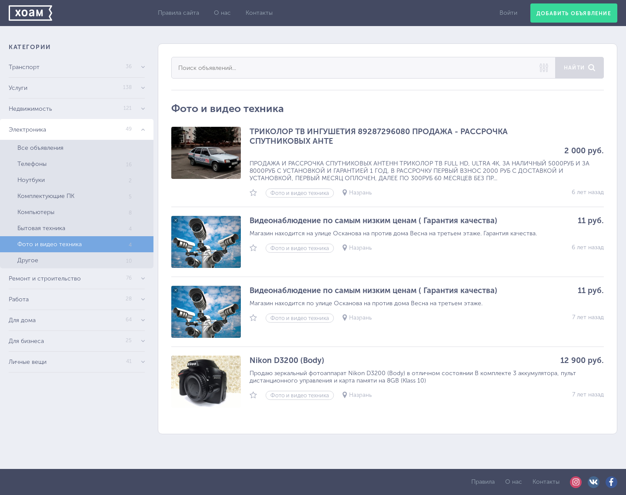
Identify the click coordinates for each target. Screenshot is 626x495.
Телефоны (74, 164)
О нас (222, 12)
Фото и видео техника (74, 244)
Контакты (259, 12)
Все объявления (40, 148)
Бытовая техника (74, 228)
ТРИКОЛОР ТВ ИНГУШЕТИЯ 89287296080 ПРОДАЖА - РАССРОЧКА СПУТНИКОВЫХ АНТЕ (379, 136)
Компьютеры (74, 212)
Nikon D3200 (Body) (287, 360)
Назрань (360, 192)
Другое (74, 260)
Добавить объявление (573, 13)
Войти (508, 12)
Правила (483, 481)
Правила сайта (178, 12)
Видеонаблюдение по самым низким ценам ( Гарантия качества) (373, 220)
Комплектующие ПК (74, 196)
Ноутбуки (74, 180)
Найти (574, 68)
